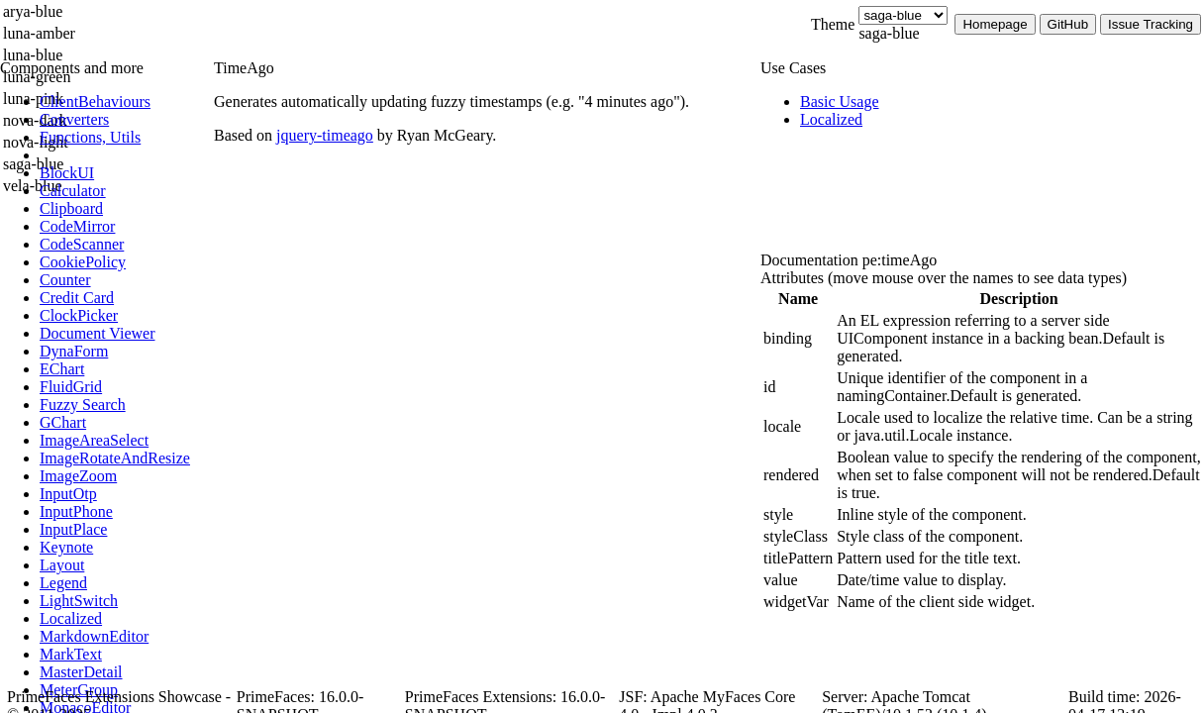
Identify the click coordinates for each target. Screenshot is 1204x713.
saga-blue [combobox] (888, 33)
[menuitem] (124, 102)
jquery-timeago (324, 135)
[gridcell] (798, 338)
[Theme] (903, 15)
